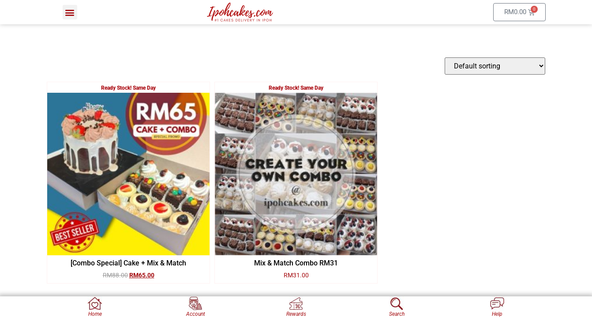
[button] (70, 12)
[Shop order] (495, 66)
